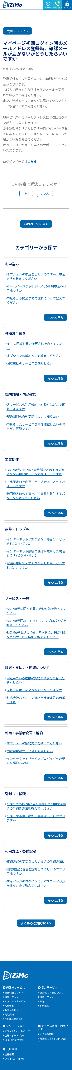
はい (26, 193)
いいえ (45, 193)
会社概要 (9, 1054)
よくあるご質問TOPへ (36, 923)
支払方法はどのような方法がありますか (34, 690)
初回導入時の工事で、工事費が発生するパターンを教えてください (36, 495)
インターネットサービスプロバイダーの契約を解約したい (36, 760)
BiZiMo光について (14, 992)
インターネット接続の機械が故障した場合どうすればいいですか (36, 553)
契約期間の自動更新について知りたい (33, 416)
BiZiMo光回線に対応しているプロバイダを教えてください (36, 622)
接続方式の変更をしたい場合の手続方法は (36, 861)
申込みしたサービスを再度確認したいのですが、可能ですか (36, 426)
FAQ (42, 1001)
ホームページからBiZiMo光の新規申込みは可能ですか (36, 288)
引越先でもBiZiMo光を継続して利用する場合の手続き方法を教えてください (36, 806)
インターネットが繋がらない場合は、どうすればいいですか (36, 541)
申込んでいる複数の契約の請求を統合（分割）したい (36, 680)
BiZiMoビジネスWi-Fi (15, 1039)
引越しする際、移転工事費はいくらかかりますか (36, 818)
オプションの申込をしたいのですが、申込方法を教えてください (36, 276)
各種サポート (11, 1005)
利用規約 (9, 1014)
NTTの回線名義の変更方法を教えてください (36, 345)
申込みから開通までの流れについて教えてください (36, 300)
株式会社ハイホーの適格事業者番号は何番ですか (36, 699)
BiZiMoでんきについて (51, 992)
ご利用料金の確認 (14, 1018)
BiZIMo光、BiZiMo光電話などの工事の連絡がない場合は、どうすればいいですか (35, 471)
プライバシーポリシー (16, 1058)
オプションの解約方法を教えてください (34, 355)
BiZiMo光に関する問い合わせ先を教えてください (36, 610)
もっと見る (55, 317)
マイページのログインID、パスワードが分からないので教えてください (36, 883)
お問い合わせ (11, 1010)
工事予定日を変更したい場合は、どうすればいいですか (36, 483)
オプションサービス (15, 1001)
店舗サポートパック (15, 1035)
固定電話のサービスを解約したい (30, 363)
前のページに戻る (36, 223)
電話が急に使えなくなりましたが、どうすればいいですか (36, 565)
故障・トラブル (17, 31)
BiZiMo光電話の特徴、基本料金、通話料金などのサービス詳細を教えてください (36, 634)
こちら (32, 161)
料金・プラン (11, 996)
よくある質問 (47, 1034)
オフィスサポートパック (17, 1031)
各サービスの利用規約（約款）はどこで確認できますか (36, 406)
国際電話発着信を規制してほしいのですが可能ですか (36, 871)
